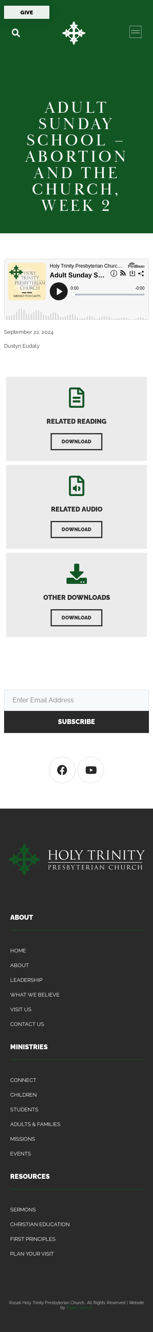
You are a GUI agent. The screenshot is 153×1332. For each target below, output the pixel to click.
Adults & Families (35, 1124)
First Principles (32, 1239)
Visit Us (20, 1009)
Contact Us (27, 1024)
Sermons (23, 1210)
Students (24, 1109)
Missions (22, 1139)
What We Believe (35, 995)
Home (18, 951)
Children (23, 1095)
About (19, 965)
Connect (23, 1080)
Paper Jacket (80, 1307)
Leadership (26, 980)
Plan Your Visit (32, 1254)
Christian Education (40, 1224)
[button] (15, 32)
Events (20, 1154)
